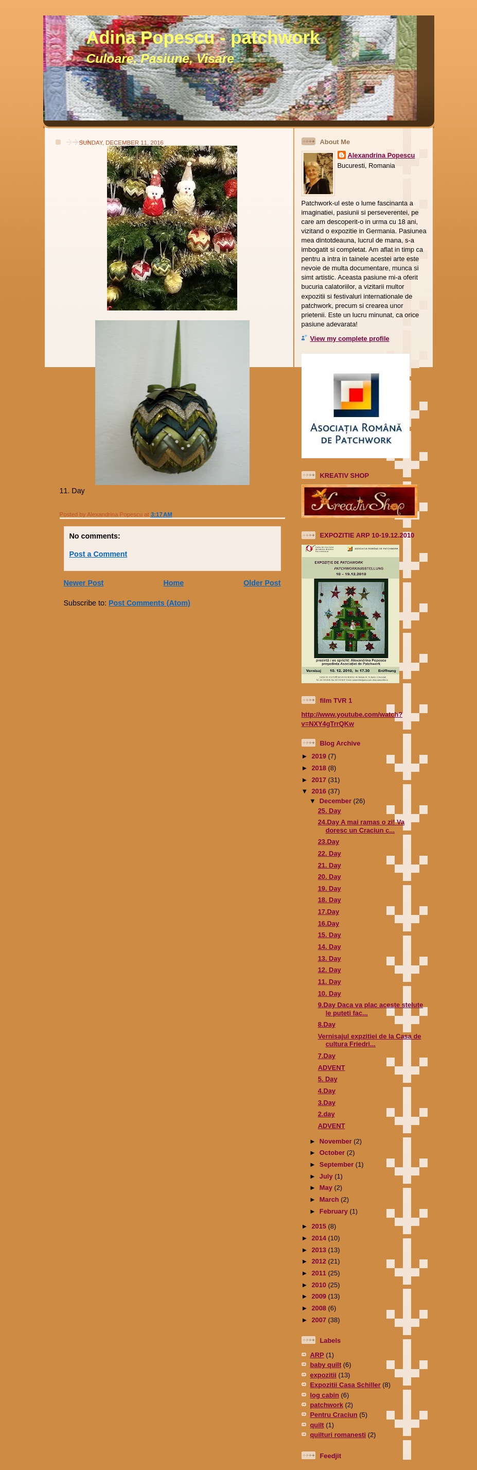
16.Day (328, 923)
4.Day (326, 1091)
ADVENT (331, 1067)
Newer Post (84, 583)
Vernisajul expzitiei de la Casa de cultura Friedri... (369, 1040)
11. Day (329, 981)
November (337, 1141)
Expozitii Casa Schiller (345, 1385)
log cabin (324, 1395)
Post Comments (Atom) (149, 603)
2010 (319, 1285)
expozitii (323, 1375)
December (337, 801)
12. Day (329, 970)
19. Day (329, 888)
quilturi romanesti (338, 1435)
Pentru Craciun (334, 1415)
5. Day (328, 1079)
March (330, 1199)
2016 (319, 791)
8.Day (326, 1024)
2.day (326, 1114)
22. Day (329, 853)
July (327, 1176)
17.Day (328, 911)
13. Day (329, 958)
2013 (319, 1250)
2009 (319, 1296)
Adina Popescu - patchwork (203, 37)
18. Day (329, 900)
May (327, 1187)
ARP (317, 1355)
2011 (319, 1273)
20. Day (329, 876)
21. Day (329, 865)
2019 (319, 756)
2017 (319, 780)
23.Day (328, 841)
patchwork (326, 1405)
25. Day (329, 811)
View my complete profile (350, 338)
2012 (319, 1261)
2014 (319, 1238)
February (335, 1211)
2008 (319, 1308)
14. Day (329, 946)
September (338, 1164)
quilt (317, 1425)
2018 (319, 768)
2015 (319, 1226)
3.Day (326, 1102)
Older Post (261, 583)
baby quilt (326, 1365)
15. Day (329, 935)
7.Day (326, 1056)
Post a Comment (98, 554)
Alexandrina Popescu (381, 155)
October (333, 1152)
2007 (319, 1320)
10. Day (329, 993)
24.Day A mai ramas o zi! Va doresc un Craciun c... (361, 826)
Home (173, 583)
